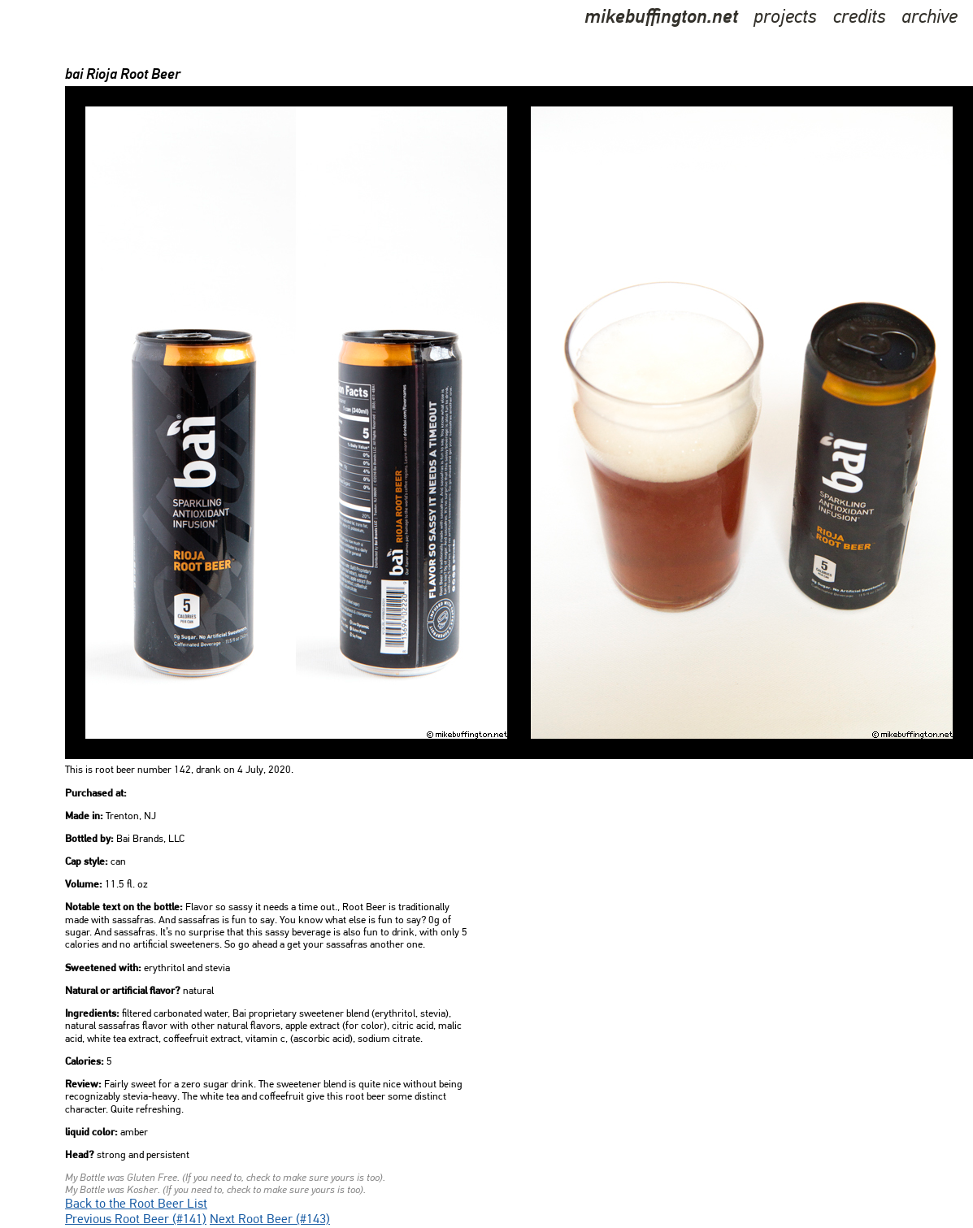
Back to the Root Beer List (136, 1204)
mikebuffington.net (661, 18)
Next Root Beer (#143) (270, 1219)
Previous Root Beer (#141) (135, 1219)
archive (929, 18)
